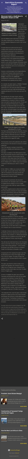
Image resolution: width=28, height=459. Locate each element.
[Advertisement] (14, 370)
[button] (26, 16)
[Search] (26, 3)
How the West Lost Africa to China (11, 430)
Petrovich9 (17, 453)
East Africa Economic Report (14, 3)
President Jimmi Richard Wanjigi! (11, 393)
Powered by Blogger (14, 450)
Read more (23, 406)
